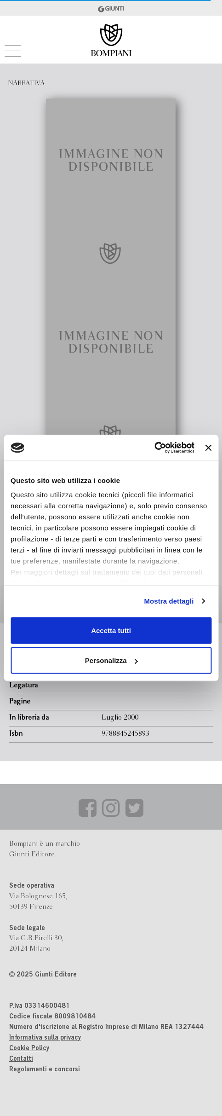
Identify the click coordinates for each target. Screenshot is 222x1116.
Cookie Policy (29, 1049)
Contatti (21, 1059)
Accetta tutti (111, 630)
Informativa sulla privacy (45, 1038)
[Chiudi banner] (208, 447)
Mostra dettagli (169, 601)
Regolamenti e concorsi (44, 1070)
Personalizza (111, 660)
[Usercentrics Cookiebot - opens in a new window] (154, 448)
